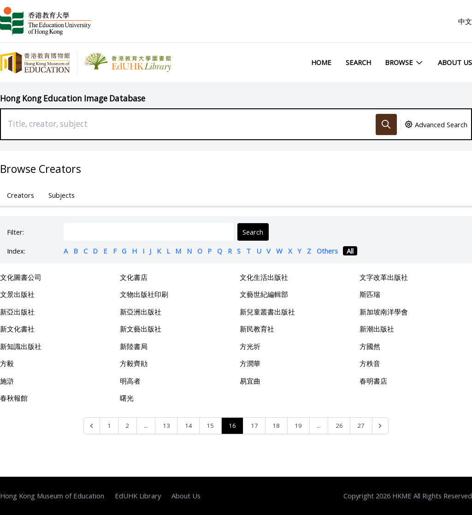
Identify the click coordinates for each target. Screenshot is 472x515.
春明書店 (373, 380)
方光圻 (250, 346)
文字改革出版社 (384, 277)
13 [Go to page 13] (166, 425)
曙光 (127, 398)
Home (321, 62)
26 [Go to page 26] (339, 425)
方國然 (370, 346)
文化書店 (134, 277)
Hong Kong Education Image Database (72, 98)
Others (327, 250)
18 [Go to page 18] (276, 425)
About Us (455, 62)
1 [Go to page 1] (109, 425)
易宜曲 (250, 380)
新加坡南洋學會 (384, 311)
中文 (465, 21)
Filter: (15, 232)
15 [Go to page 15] (210, 425)
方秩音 (370, 363)
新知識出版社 (20, 346)
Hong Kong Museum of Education (52, 495)
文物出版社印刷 (144, 294)
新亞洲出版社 (140, 311)
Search (358, 62)
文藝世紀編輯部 (264, 294)
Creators (20, 195)
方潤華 (250, 363)
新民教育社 (257, 328)
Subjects (61, 195)
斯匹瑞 (370, 294)
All (350, 250)
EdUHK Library (138, 495)
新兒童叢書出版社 (267, 311)
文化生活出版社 (264, 277)
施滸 (7, 380)
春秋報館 (14, 398)
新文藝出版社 (140, 328)
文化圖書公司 (20, 277)
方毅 (7, 363)
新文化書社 (17, 328)
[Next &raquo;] (380, 425)
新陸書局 (134, 346)
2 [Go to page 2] (127, 425)
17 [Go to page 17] (254, 425)
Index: (16, 250)
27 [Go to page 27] (361, 425)
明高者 (130, 380)
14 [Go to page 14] (188, 425)
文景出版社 (17, 294)
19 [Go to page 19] (298, 425)
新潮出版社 (377, 328)
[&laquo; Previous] (91, 425)
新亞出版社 (17, 311)
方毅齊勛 (134, 363)
